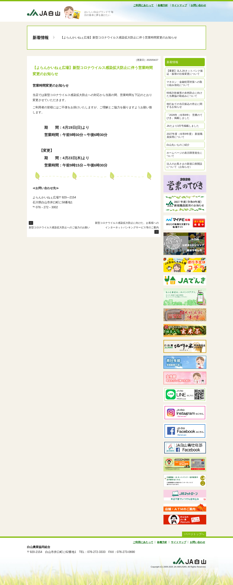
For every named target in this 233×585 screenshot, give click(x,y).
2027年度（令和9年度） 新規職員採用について (184, 135)
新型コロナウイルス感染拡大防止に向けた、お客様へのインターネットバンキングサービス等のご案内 (127, 225)
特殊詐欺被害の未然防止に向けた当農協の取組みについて (184, 94)
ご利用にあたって (143, 5)
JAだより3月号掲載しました (183, 125)
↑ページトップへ (194, 534)
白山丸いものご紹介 (178, 144)
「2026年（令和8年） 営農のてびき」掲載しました (184, 116)
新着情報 (41, 37)
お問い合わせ (198, 5)
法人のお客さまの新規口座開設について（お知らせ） (184, 165)
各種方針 (163, 5)
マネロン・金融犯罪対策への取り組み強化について (184, 83)
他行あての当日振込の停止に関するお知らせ (184, 105)
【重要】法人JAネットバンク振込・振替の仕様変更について (185, 72)
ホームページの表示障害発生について (184, 154)
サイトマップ (179, 5)
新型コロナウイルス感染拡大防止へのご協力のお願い (59, 227)
